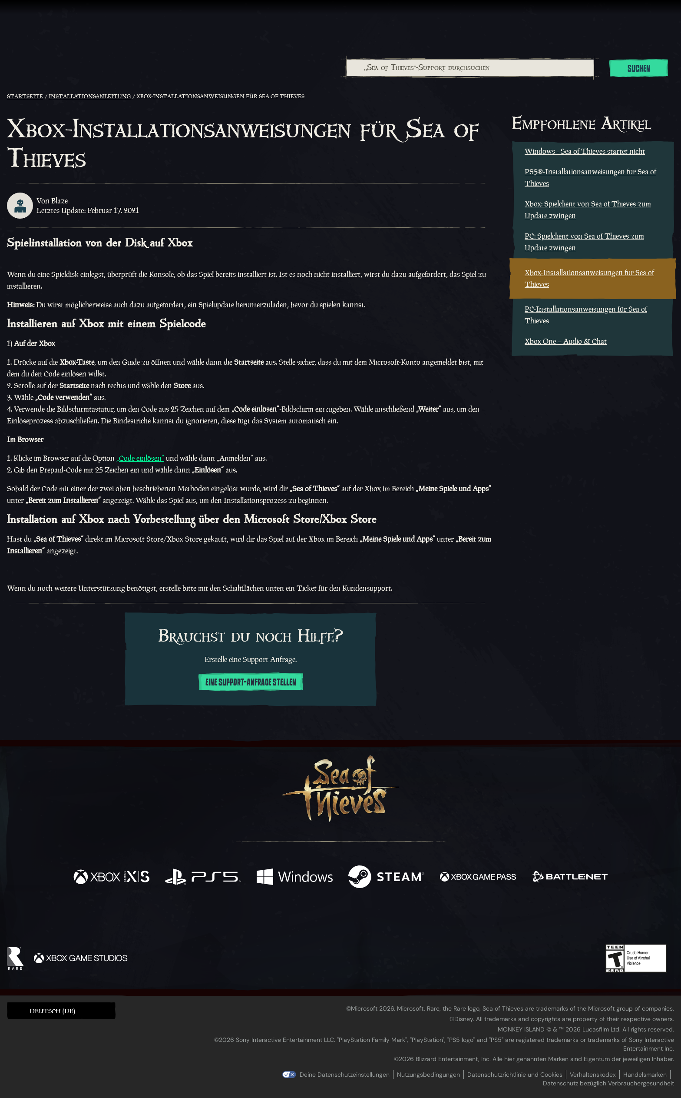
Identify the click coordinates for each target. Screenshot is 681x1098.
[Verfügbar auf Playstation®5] (203, 877)
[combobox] (469, 68)
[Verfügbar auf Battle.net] (569, 877)
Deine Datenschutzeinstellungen (345, 1074)
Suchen (639, 68)
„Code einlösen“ (140, 458)
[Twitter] (276, 919)
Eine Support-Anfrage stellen (250, 682)
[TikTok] (400, 919)
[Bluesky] (424, 920)
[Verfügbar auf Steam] (386, 877)
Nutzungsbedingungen (428, 1074)
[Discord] (375, 921)
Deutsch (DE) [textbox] (52, 1011)
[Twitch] (301, 919)
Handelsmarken (645, 1074)
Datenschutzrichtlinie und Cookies (514, 1074)
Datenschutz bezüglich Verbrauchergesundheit (608, 1083)
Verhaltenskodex (593, 1074)
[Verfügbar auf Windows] (295, 877)
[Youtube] (338, 919)
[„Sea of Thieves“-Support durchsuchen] (470, 68)
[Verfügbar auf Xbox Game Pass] (478, 877)
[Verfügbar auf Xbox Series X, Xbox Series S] (111, 877)
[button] (61, 1010)
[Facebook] (254, 918)
